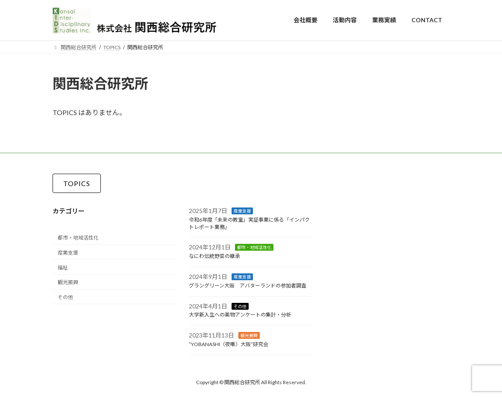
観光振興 (68, 282)
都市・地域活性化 (78, 237)
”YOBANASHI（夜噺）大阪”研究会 (228, 344)
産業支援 (68, 252)
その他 (65, 297)
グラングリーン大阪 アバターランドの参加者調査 (247, 285)
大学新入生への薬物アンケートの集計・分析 (240, 314)
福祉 (63, 267)
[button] (77, 183)
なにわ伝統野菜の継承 (214, 256)
